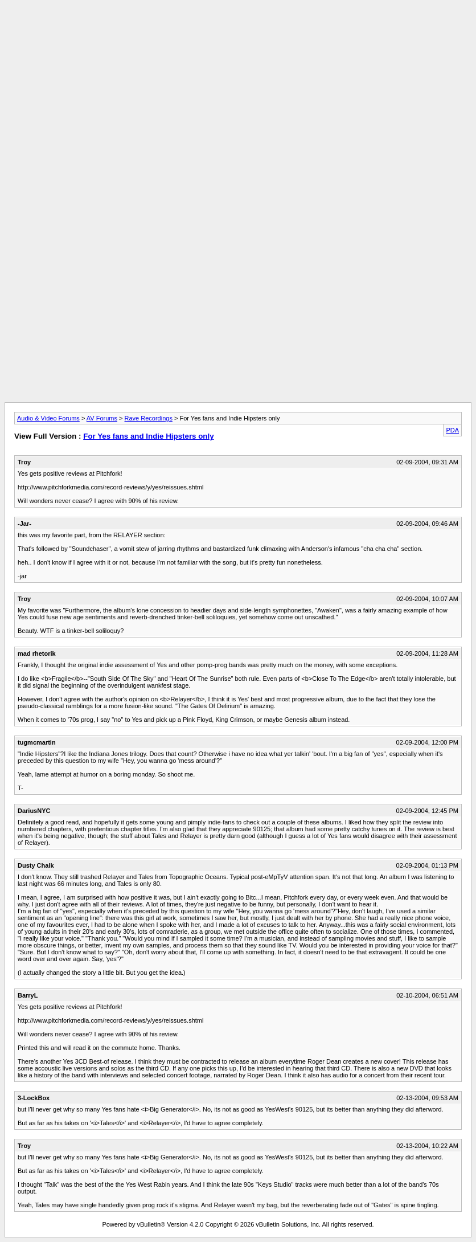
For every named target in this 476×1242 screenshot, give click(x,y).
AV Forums (102, 418)
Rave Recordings (149, 418)
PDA (452, 430)
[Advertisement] (238, 30)
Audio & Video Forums (48, 418)
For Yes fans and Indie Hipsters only (148, 436)
